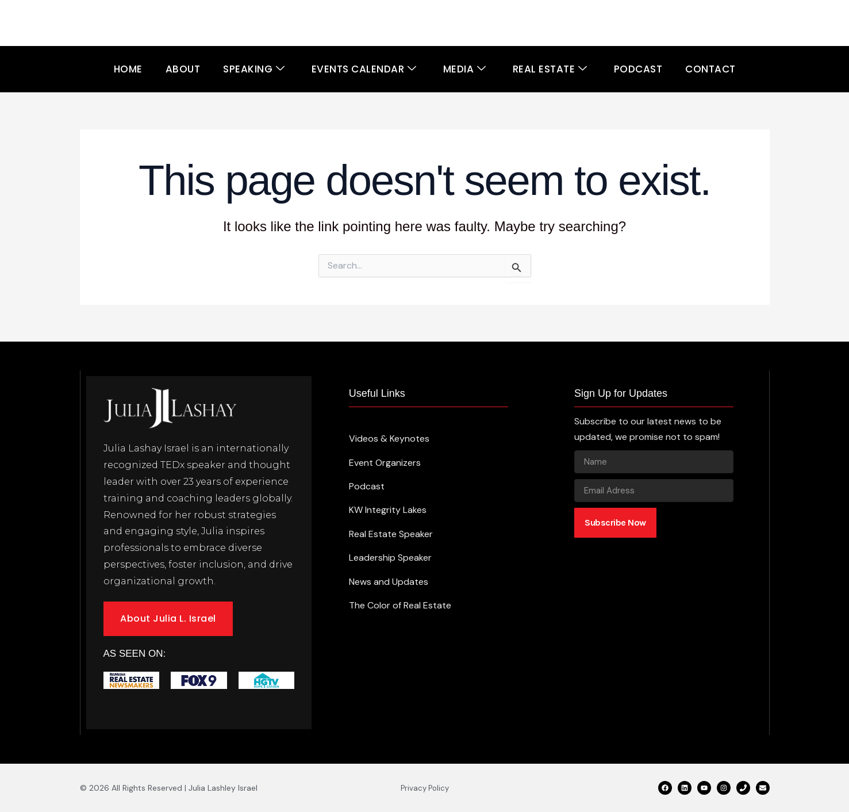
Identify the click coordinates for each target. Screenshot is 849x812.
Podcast (638, 69)
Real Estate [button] (550, 69)
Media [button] (464, 69)
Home (128, 69)
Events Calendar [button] (364, 69)
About (183, 69)
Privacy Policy (425, 788)
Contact (710, 69)
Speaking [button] (254, 69)
